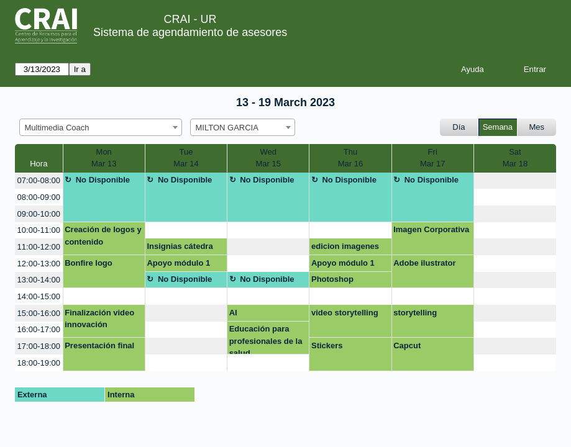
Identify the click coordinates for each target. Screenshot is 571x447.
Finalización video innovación (99, 319)
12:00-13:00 (38, 263)
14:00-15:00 (38, 296)
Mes (537, 127)
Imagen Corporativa (431, 229)
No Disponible (103, 179)
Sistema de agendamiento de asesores (190, 32)
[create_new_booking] (515, 181)
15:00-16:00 (38, 313)
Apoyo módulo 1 (178, 263)
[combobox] (100, 127)
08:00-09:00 (38, 197)
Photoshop (332, 279)
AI (233, 312)
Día (458, 127)
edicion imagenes (345, 246)
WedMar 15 (267, 158)
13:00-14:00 (38, 279)
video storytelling (344, 312)
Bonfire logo (88, 263)
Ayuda (472, 69)
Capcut (407, 345)
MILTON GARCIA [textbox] (227, 127)
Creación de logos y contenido (103, 235)
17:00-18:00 (38, 346)
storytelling (415, 312)
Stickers (327, 345)
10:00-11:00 (38, 230)
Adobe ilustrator (424, 263)
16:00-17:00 (38, 329)
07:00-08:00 (38, 180)
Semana (498, 127)
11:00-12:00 (38, 246)
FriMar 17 (432, 158)
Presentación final (99, 345)
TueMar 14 (185, 158)
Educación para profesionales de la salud (266, 339)
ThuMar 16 (350, 158)
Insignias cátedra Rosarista (179, 248)
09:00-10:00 (38, 214)
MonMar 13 (103, 158)
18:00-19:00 (38, 363)
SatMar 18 (515, 158)
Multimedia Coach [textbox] (57, 127)
